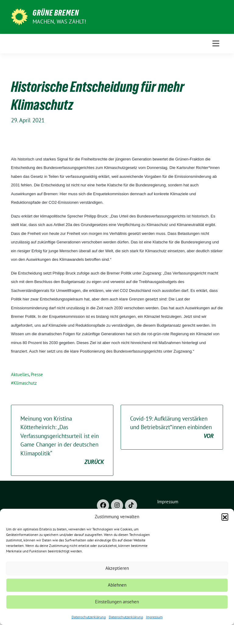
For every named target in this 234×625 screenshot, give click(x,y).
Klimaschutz (25, 383)
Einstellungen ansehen (117, 602)
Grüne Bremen (56, 12)
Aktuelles (20, 374)
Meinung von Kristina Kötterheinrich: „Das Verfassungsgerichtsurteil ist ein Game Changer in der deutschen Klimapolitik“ (62, 440)
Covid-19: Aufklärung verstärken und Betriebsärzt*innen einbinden (172, 427)
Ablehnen (117, 585)
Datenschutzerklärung (89, 617)
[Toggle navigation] (216, 43)
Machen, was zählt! (59, 21)
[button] (225, 517)
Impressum (154, 617)
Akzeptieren (117, 568)
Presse (37, 374)
